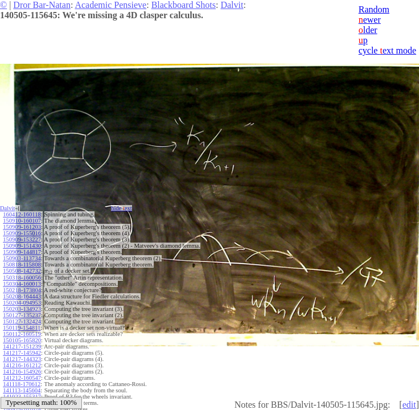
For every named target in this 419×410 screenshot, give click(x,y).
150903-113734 (21, 258)
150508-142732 (22, 271)
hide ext (121, 208)
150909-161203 (22, 227)
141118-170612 (21, 384)
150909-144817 (22, 252)
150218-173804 (22, 290)
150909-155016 (22, 233)
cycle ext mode (387, 50)
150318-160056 (22, 277)
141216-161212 (22, 365)
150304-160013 (22, 284)
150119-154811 (21, 328)
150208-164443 (22, 296)
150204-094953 (22, 303)
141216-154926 (22, 371)
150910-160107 (22, 221)
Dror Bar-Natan (42, 5)
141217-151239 (22, 346)
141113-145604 (21, 390)
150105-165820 (22, 340)
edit (409, 404)
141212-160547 (22, 378)
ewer (370, 19)
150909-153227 (22, 239)
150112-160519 (21, 334)
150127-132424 (22, 321)
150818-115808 (21, 264)
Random (374, 9)
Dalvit (231, 5)
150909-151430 (22, 246)
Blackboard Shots (183, 5)
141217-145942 (22, 353)
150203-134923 (22, 309)
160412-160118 (21, 214)
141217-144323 (22, 359)
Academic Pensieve (110, 5)
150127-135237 (22, 315)
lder (368, 30)
